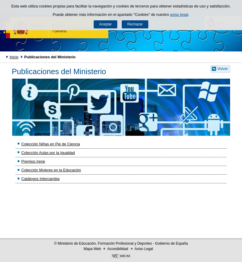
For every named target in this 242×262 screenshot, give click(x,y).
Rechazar (135, 24)
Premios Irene (33, 161)
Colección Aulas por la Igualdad (48, 152)
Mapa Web (92, 249)
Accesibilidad (117, 249)
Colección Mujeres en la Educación (51, 170)
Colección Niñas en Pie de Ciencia (50, 144)
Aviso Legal (144, 249)
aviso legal (179, 14)
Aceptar (105, 24)
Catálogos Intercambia (40, 178)
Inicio (14, 57)
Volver (223, 68)
